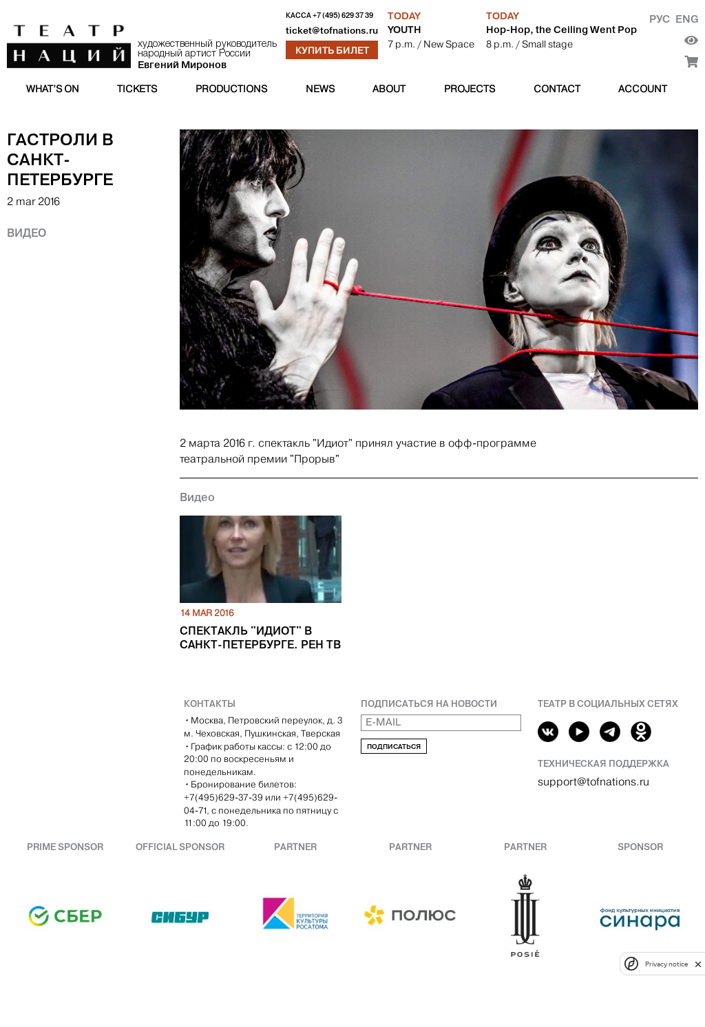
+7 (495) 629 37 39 (343, 15)
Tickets (137, 88)
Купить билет (332, 50)
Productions (231, 88)
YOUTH (404, 29)
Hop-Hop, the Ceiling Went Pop (561, 29)
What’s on (52, 88)
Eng (686, 18)
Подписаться (394, 746)
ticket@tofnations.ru (332, 30)
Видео (26, 233)
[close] (698, 964)
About (389, 88)
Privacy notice (666, 964)
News (320, 88)
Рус (659, 18)
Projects (469, 88)
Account (642, 88)
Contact (557, 88)
